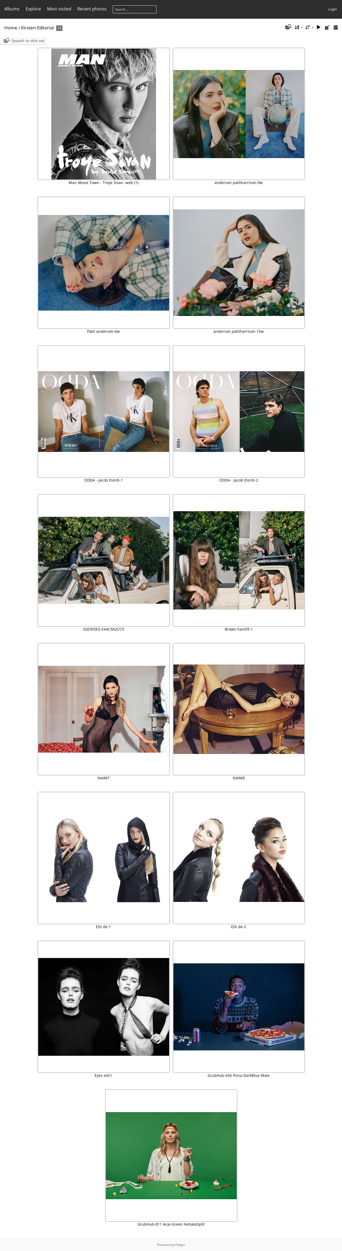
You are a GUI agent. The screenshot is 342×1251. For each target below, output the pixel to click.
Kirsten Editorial (37, 28)
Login (332, 9)
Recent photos (92, 9)
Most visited (59, 9)
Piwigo (180, 1244)
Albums (12, 9)
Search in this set (28, 40)
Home (10, 28)
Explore (33, 9)
